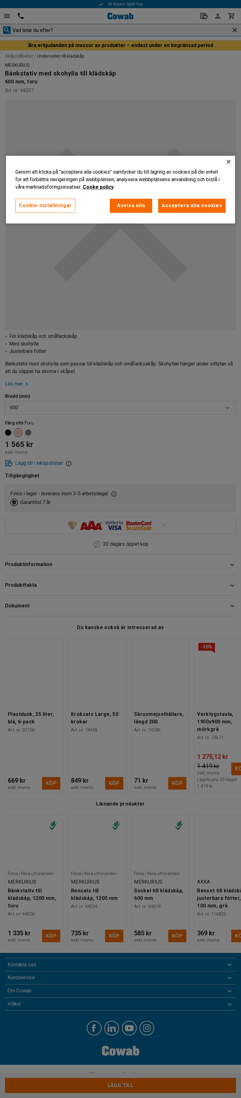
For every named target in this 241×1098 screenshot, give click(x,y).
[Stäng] (228, 161)
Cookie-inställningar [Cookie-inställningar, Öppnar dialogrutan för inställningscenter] (45, 205)
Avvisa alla (131, 205)
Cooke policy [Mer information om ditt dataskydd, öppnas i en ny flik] (98, 187)
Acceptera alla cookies (192, 205)
